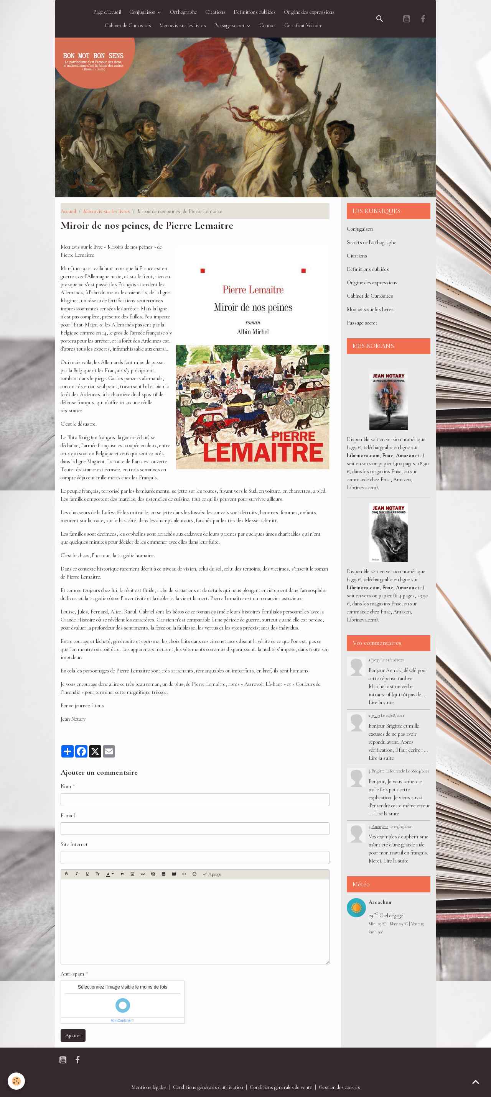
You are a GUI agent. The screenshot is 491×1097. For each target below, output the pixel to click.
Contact (267, 25)
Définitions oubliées (255, 12)
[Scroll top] (475, 1081)
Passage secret (230, 25)
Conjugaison (143, 12)
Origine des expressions (309, 12)
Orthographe (183, 12)
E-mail (68, 815)
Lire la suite (381, 702)
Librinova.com (363, 455)
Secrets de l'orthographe (371, 242)
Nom (66, 786)
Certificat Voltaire (303, 25)
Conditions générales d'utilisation (208, 1087)
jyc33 (375, 659)
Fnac (387, 455)
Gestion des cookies (339, 1087)
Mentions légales (148, 1087)
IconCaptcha (121, 1020)
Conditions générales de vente (281, 1087)
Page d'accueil (107, 12)
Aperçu (212, 874)
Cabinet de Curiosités (128, 25)
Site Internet (74, 844)
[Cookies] (16, 1081)
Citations (215, 12)
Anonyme (380, 826)
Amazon (405, 455)
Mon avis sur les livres (182, 25)
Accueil (68, 211)
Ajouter (73, 1035)
